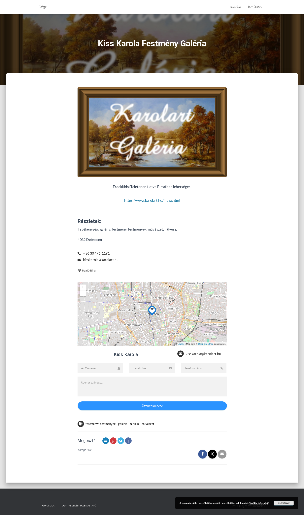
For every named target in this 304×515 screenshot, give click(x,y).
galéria (122, 423)
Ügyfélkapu (255, 7)
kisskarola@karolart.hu (100, 259)
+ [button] (83, 287)
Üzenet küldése (152, 406)
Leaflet (181, 344)
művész (134, 423)
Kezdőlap (236, 7)
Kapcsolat (49, 505)
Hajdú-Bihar (87, 270)
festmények (108, 423)
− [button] (83, 293)
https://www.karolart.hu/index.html (152, 200)
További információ (259, 503)
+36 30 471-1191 (96, 253)
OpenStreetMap (206, 344)
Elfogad (284, 503)
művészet (148, 423)
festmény (91, 423)
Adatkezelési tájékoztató (79, 505)
